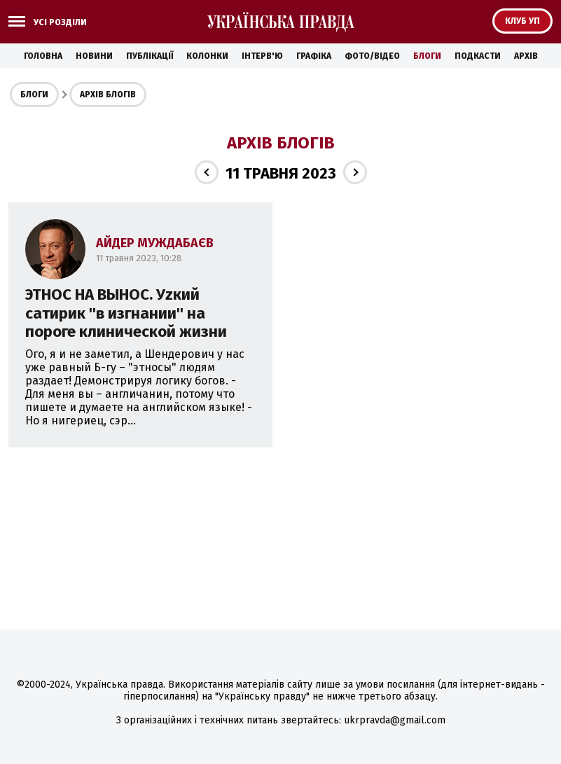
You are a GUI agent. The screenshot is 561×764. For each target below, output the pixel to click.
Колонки (207, 56)
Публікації (149, 56)
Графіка (313, 56)
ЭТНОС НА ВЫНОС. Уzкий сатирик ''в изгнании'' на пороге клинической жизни (126, 313)
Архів (526, 56)
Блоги (427, 56)
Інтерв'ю (262, 56)
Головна (43, 56)
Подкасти (478, 56)
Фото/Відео (372, 56)
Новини (94, 56)
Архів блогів (108, 94)
